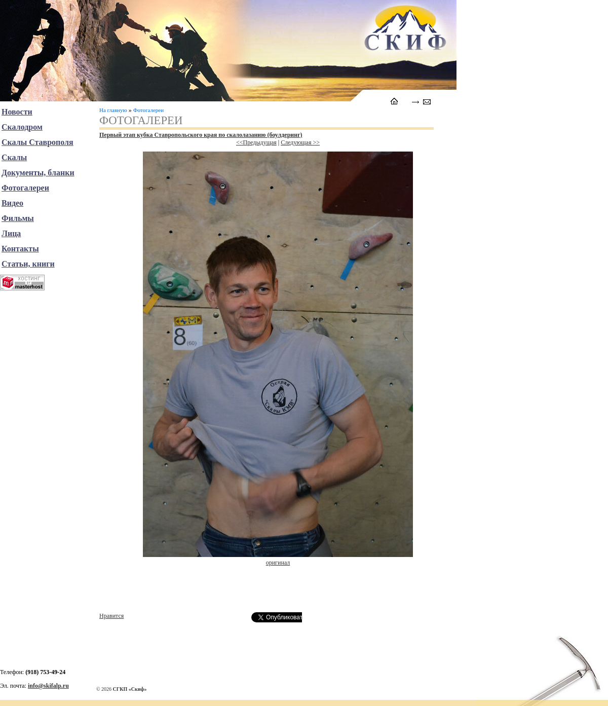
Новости (17, 111)
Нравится (111, 615)
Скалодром (22, 127)
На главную (113, 110)
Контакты (20, 248)
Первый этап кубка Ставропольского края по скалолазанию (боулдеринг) (200, 134)
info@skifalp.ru (48, 685)
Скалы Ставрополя (37, 142)
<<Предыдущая (256, 142)
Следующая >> (300, 142)
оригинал (278, 562)
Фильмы (18, 218)
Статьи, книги (28, 263)
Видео (12, 203)
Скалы (14, 157)
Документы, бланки (38, 172)
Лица (11, 233)
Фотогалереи (148, 110)
